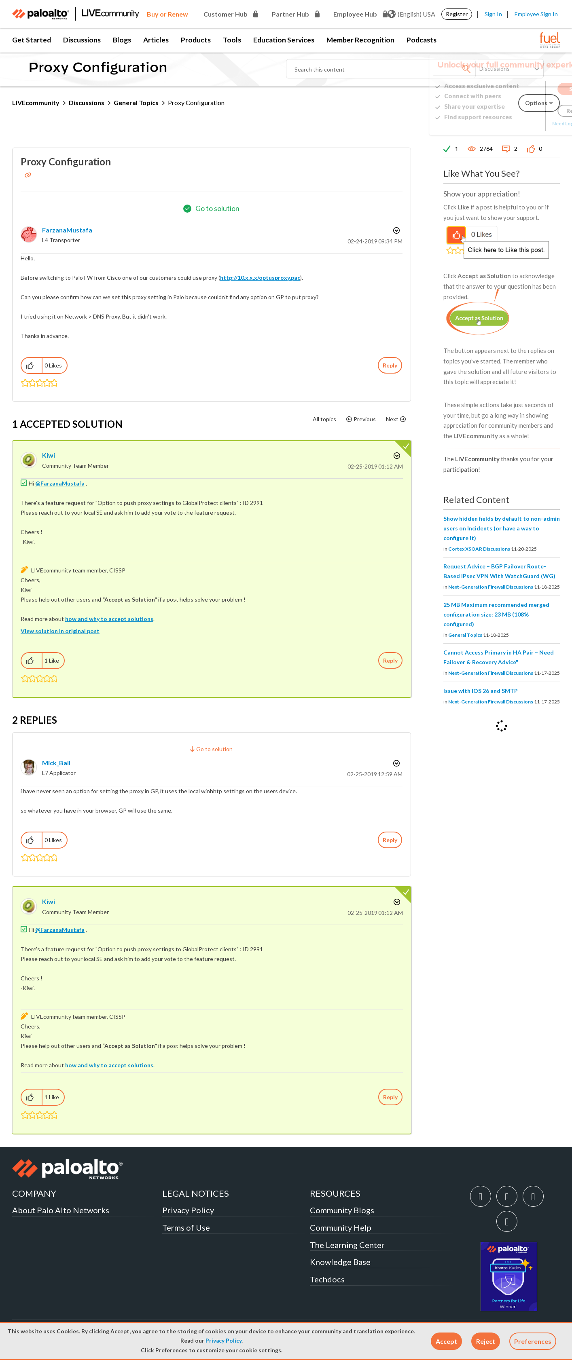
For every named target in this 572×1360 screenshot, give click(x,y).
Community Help (340, 1227)
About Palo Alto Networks (60, 1210)
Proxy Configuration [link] (196, 102)
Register (457, 14)
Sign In (493, 14)
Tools (232, 40)
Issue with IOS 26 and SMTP (480, 690)
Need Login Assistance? (523, 123)
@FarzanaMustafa (60, 483)
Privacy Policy (223, 1340)
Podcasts (421, 40)
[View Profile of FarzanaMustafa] (67, 229)
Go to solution (217, 208)
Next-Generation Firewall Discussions (490, 587)
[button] (446, 1341)
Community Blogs (342, 1210)
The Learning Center (347, 1245)
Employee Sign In (536, 14)
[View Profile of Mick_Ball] (56, 762)
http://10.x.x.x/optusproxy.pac (260, 277)
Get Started (31, 40)
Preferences (532, 1341)
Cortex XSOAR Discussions (479, 549)
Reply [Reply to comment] (390, 660)
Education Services (283, 40)
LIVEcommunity (35, 102)
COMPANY (34, 1193)
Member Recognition (360, 40)
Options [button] (396, 230)
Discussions (82, 40)
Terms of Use (186, 1227)
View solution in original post (60, 630)
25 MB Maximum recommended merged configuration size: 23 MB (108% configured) (496, 614)
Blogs (122, 40)
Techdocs (327, 1279)
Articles (156, 40)
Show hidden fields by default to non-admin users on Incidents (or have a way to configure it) (501, 528)
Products (196, 40)
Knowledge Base (340, 1262)
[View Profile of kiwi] (48, 455)
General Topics (136, 102)
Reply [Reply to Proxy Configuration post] (390, 365)
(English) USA (411, 14)
